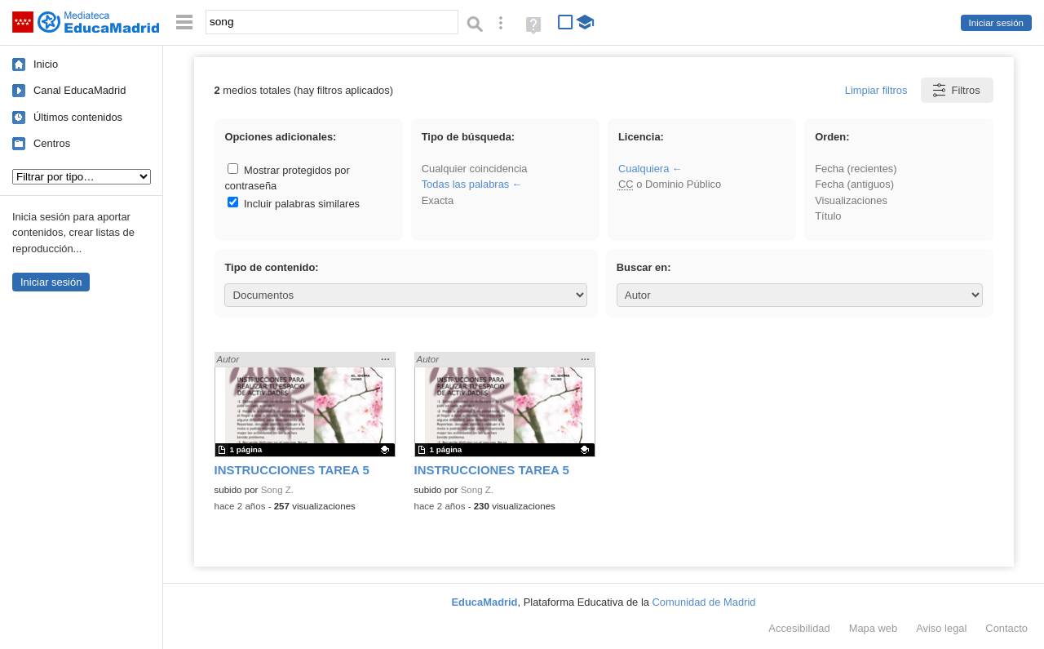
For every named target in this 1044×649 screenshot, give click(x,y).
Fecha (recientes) (855, 168)
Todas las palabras (466, 184)
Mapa (873, 628)
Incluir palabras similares (294, 204)
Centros (51, 143)
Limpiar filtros (876, 90)
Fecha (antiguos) (854, 184)
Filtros (955, 90)
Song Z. (277, 490)
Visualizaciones (851, 200)
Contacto (1006, 628)
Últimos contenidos (77, 117)
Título (828, 216)
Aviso (941, 628)
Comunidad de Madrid (704, 602)
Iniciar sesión (996, 23)
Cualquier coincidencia (475, 168)
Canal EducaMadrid (79, 90)
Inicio (45, 64)
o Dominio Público (669, 184)
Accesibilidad (798, 628)
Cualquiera (643, 168)
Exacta (437, 200)
